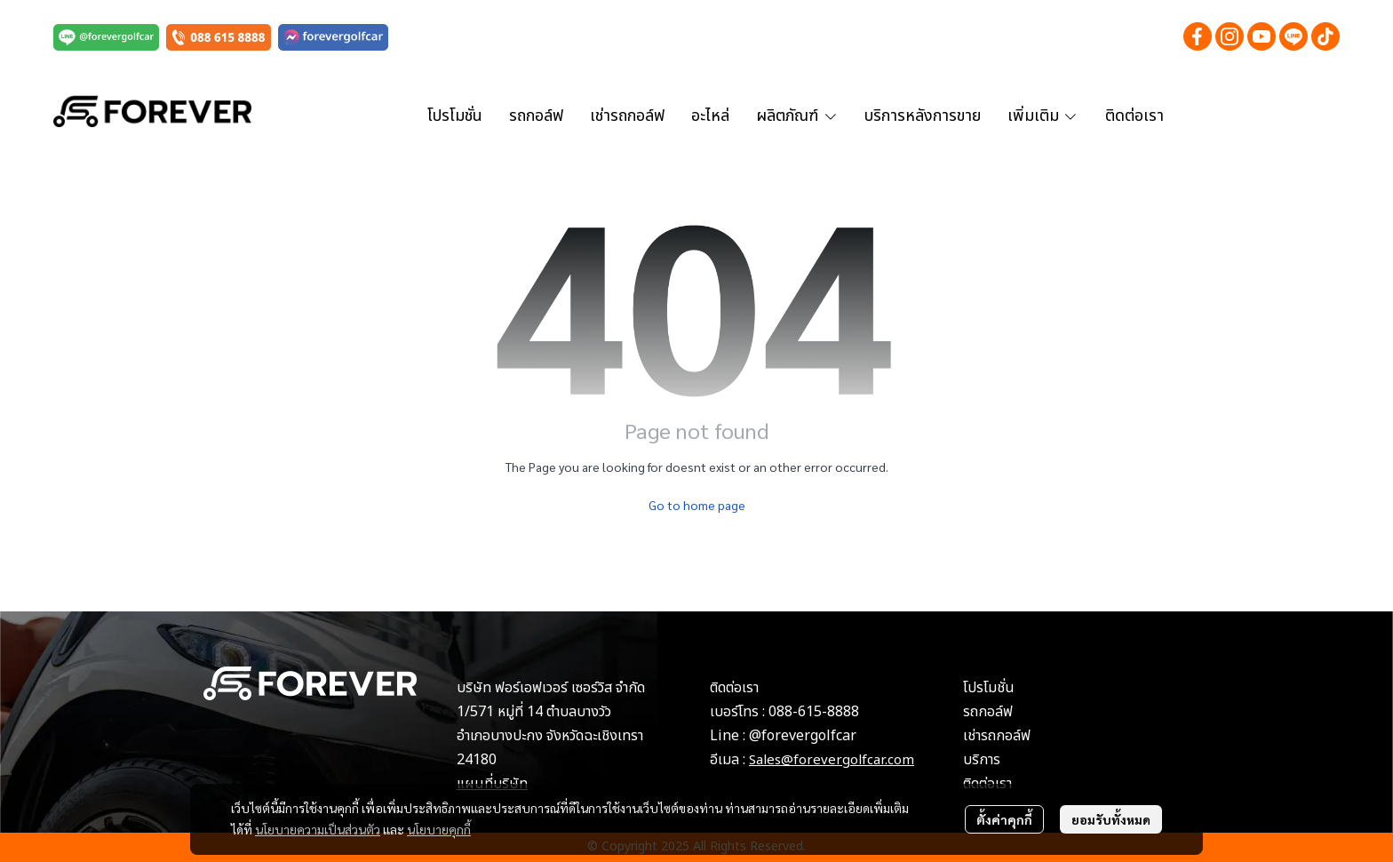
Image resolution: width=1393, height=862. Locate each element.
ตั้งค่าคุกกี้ (1004, 819)
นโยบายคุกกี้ (439, 829)
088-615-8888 (813, 711)
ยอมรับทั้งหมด (1110, 819)
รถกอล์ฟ (988, 711)
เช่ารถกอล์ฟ (997, 735)
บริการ (981, 759)
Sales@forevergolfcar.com (831, 760)
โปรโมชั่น (989, 687)
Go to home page (697, 505)
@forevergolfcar (802, 735)
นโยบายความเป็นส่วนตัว (317, 829)
